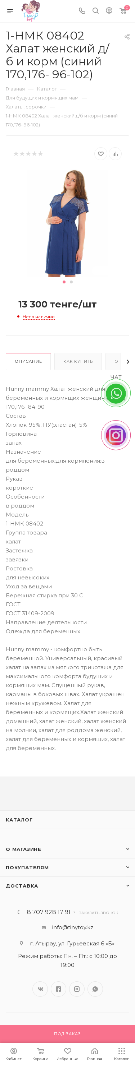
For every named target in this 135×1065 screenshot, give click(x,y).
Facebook (58, 989)
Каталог (19, 820)
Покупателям (27, 867)
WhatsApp (95, 989)
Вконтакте (40, 989)
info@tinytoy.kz (72, 927)
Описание (28, 361)
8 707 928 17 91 (49, 912)
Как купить (78, 361)
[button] (64, 281)
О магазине (23, 849)
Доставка (22, 886)
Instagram (77, 989)
